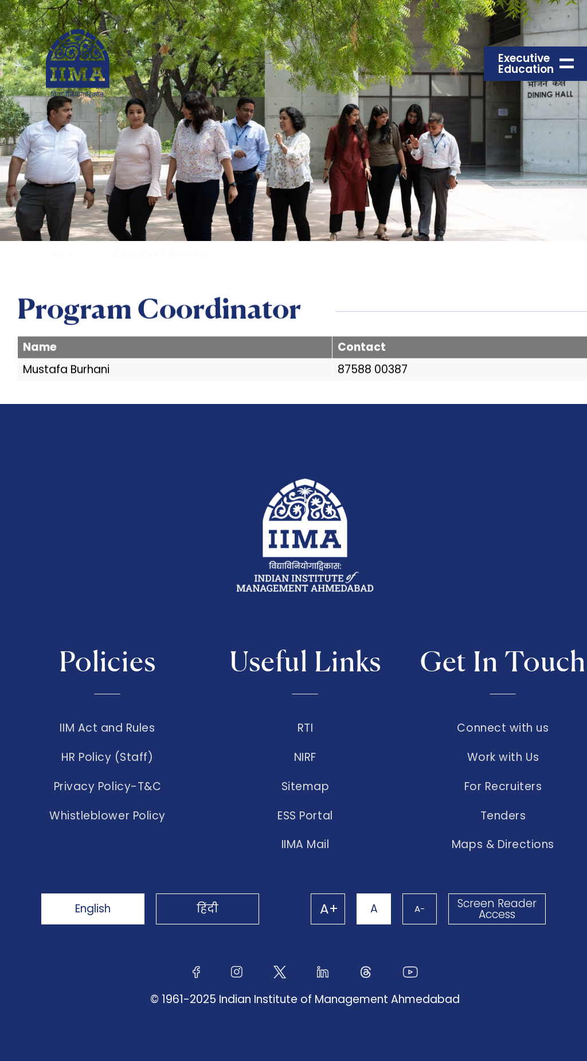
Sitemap (305, 787)
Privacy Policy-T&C (108, 787)
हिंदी (207, 908)
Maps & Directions (503, 845)
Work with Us (503, 757)
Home (60, 253)
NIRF (305, 757)
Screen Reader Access (497, 909)
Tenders (503, 816)
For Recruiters (503, 787)
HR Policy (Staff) (107, 757)
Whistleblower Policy (107, 816)
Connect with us (503, 728)
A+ (329, 909)
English (93, 908)
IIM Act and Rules (107, 728)
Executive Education (160, 253)
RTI (306, 728)
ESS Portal (304, 816)
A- (419, 909)
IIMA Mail (305, 845)
